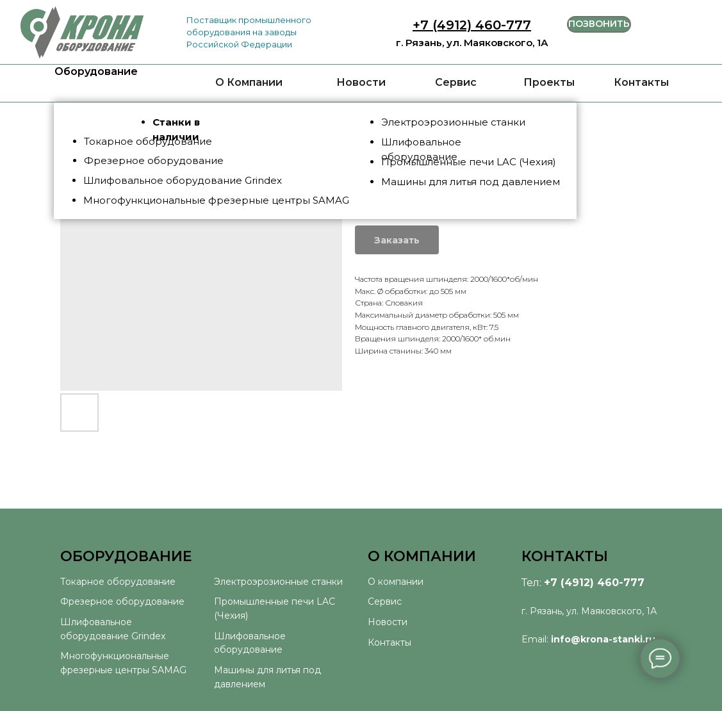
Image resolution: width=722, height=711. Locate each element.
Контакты (641, 82)
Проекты (549, 82)
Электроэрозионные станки (278, 581)
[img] (82, 32)
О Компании (249, 82)
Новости (361, 82)
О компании (395, 581)
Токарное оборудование (118, 581)
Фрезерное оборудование (122, 601)
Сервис (456, 82)
